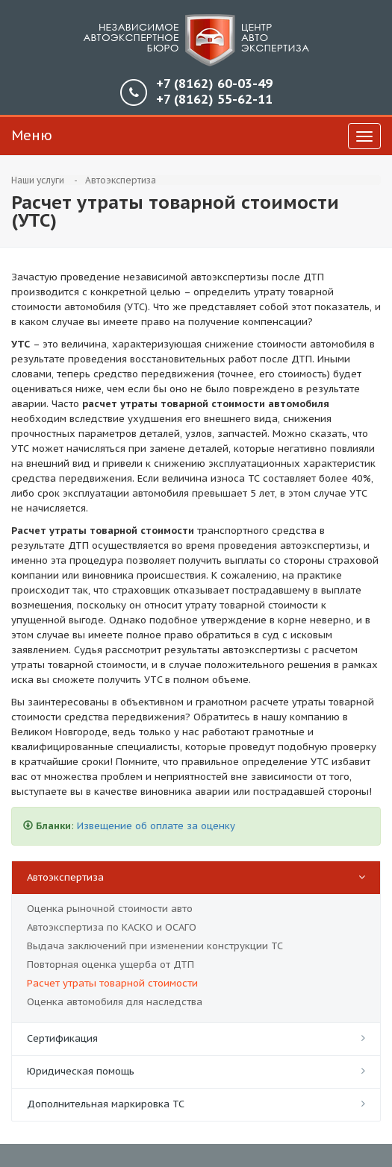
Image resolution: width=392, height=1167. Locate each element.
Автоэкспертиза (120, 180)
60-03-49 (214, 84)
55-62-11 (214, 99)
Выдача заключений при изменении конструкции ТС (155, 946)
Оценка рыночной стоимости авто (110, 908)
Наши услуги (37, 180)
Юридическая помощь (80, 1071)
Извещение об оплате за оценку (156, 826)
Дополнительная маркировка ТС (105, 1104)
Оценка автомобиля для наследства (114, 1001)
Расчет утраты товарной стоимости (112, 983)
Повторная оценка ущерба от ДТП (110, 964)
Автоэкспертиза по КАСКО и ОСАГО (111, 927)
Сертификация (62, 1038)
